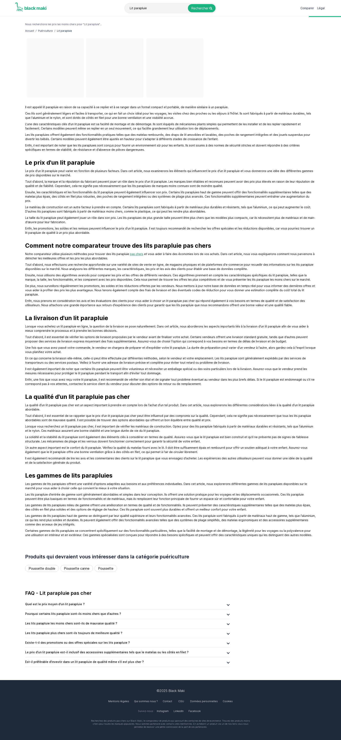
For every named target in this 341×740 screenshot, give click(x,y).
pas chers (136, 254)
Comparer (307, 8)
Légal (321, 8)
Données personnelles (204, 701)
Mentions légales (118, 701)
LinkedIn (179, 711)
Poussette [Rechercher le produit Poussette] (105, 568)
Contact (167, 701)
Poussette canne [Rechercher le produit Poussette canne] (76, 568)
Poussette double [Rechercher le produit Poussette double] (42, 568)
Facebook (195, 711)
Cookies (228, 701)
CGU (181, 701)
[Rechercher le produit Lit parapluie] (202, 8)
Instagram (163, 711)
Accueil (29, 30)
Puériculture (45, 30)
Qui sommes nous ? (146, 701)
